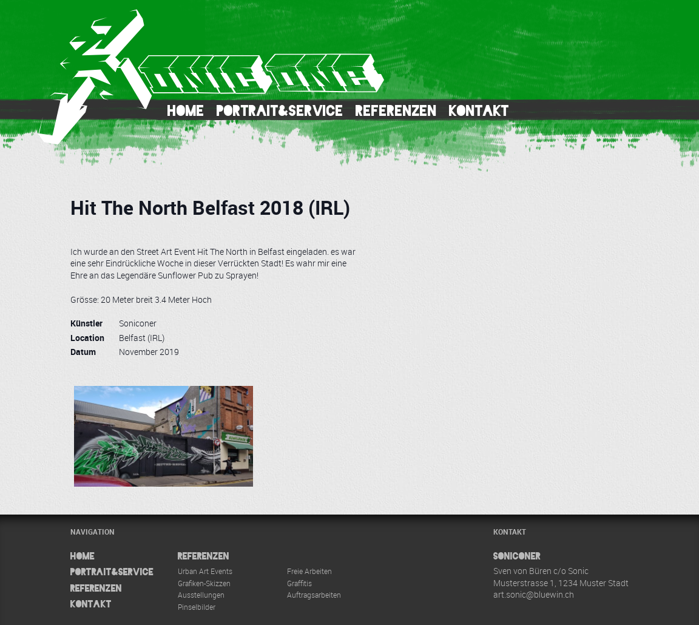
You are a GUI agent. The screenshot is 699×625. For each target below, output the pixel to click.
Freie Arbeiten (309, 571)
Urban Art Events (205, 571)
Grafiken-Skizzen (204, 583)
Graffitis (299, 583)
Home (185, 110)
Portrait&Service (280, 110)
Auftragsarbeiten (314, 595)
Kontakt (479, 110)
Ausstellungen (201, 595)
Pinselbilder (196, 607)
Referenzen (396, 110)
